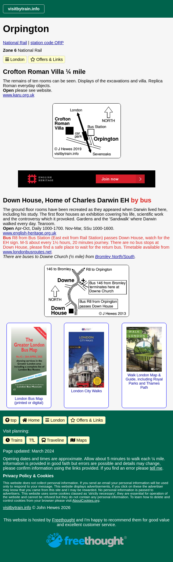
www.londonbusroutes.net (27, 252)
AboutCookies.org (86, 500)
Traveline (53, 440)
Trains (14, 440)
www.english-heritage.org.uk (29, 233)
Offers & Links (46, 59)
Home (30, 420)
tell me (156, 468)
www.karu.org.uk (18, 95)
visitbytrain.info (17, 507)
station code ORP (47, 42)
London (14, 59)
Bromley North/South (115, 256)
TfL (32, 440)
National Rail (15, 42)
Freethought (63, 520)
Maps (78, 440)
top (11, 420)
